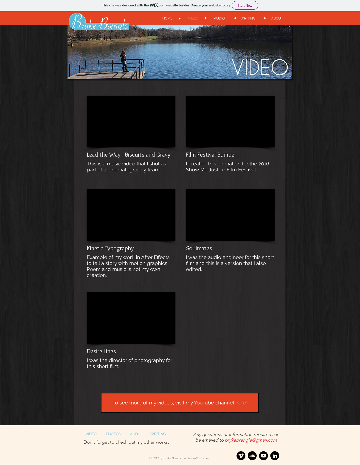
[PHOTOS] (113, 434)
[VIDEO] (91, 434)
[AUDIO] (135, 434)
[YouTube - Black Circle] (263, 455)
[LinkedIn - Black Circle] (274, 455)
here (240, 403)
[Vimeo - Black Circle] (240, 455)
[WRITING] (158, 434)
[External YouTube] (131, 121)
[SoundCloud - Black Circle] (252, 455)
